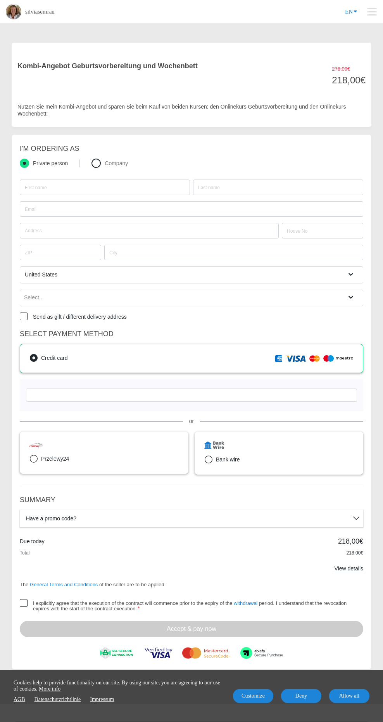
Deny (301, 696)
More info (49, 689)
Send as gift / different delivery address (80, 317)
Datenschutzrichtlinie (58, 699)
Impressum (102, 699)
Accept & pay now (191, 628)
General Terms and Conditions (64, 584)
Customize (253, 696)
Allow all (349, 696)
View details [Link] (349, 568)
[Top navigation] (372, 12)
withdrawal (245, 603)
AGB (19, 699)
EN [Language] (351, 11)
